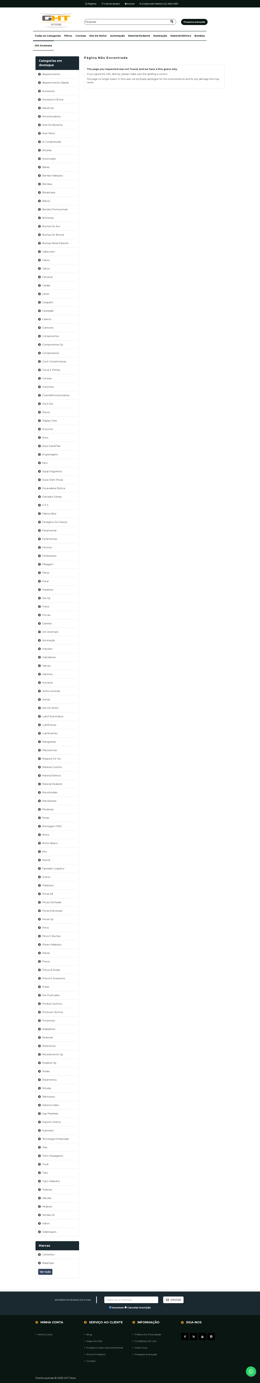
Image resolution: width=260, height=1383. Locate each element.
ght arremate (43, 45)
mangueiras (49, 741)
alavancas (48, 108)
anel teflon (48, 133)
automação (117, 35)
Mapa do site (93, 1341)
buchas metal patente (55, 243)
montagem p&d (52, 826)
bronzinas (48, 217)
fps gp (46, 598)
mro (44, 851)
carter (45, 293)
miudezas (47, 809)
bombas (200, 35)
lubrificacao (49, 724)
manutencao (49, 750)
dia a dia (47, 403)
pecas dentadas (51, 902)
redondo (47, 1037)
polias (45, 986)
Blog (88, 1334)
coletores (47, 327)
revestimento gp (52, 1054)
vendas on (48, 1215)
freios (45, 606)
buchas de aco (51, 226)
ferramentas (49, 538)
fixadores (47, 589)
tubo (45, 1172)
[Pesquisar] (130, 22)
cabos (45, 260)
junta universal (51, 691)
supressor (48, 1130)
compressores (50, 353)
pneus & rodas (51, 969)
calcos (46, 268)
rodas (46, 1071)
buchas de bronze (53, 234)
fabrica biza (49, 513)
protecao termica (52, 1012)
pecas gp (47, 919)
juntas (46, 699)
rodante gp (49, 1062)
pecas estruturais (52, 910)
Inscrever (118, 1307)
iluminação (160, 35)
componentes (50, 336)
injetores (47, 674)
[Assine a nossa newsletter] (131, 1300)
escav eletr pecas (52, 479)
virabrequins (49, 1231)
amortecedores (51, 116)
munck (46, 860)
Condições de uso (144, 1341)
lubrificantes (49, 733)
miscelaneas (49, 800)
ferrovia (47, 547)
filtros (68, 35)
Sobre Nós (139, 1347)
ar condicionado (51, 141)
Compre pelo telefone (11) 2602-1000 (159, 3)
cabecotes (48, 251)
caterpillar (48, 310)
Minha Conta (43, 1334)
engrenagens (50, 454)
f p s (45, 505)
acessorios (48, 91)
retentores (49, 1045)
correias (80, 35)
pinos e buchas (51, 936)
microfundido (50, 792)
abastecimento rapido (55, 82)
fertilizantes (49, 555)
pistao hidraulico (52, 944)
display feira (49, 420)
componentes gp (52, 344)
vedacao (47, 1206)
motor (45, 834)
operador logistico (53, 868)
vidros (45, 1223)
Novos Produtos (94, 1354)
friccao (46, 615)
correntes (48, 386)
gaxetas (47, 623)
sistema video (50, 1105)
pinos (45, 927)
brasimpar (48, 1263)
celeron (46, 319)
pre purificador (51, 995)
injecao (46, 665)
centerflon (48, 1254)
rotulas (46, 1088)
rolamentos (49, 1079)
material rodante (139, 35)
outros (46, 876)
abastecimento (51, 74)
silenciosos (48, 1096)
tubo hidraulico (51, 1181)
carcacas (47, 277)
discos (46, 412)
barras (45, 167)
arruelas (47, 150)
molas (45, 817)
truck (45, 1164)
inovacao (47, 682)
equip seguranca (52, 471)
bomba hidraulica (52, 175)
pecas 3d (47, 893)
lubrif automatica (52, 716)
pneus (46, 961)
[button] (48, 36)
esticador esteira (52, 496)
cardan (46, 285)
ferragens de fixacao (54, 522)
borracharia (48, 192)
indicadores (49, 657)
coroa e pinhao (51, 369)
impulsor (47, 648)
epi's (45, 462)
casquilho (47, 302)
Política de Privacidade (146, 1334)
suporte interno (51, 1122)
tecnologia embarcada (55, 1138)
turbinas (47, 1189)
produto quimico (52, 1003)
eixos (45, 437)
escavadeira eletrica (53, 488)
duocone (47, 429)
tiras (44, 1147)
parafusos (48, 885)
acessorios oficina (52, 99)
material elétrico (180, 35)
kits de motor (98, 35)
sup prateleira (50, 1113)
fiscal (45, 581)
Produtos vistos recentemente (103, 1347)
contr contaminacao (54, 361)
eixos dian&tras (51, 446)
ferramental (49, 530)
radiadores (48, 1029)
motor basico (50, 843)
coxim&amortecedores (55, 395)
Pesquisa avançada (144, 1354)
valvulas (46, 1198)
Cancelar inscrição (139, 1307)
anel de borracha (52, 124)
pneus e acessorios (53, 978)
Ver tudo (45, 1271)
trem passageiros (52, 1155)
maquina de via (51, 758)
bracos (46, 200)
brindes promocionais (55, 209)
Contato (90, 1360)
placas (46, 953)
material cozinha (52, 767)
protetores (48, 1020)
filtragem (47, 564)
